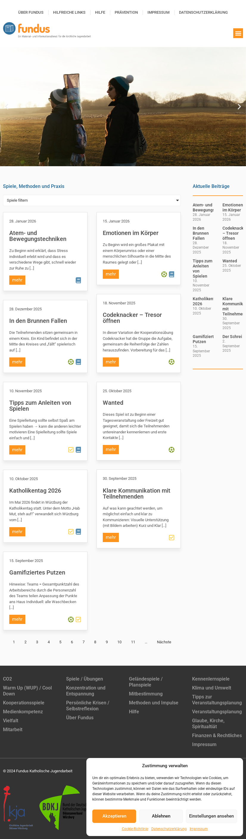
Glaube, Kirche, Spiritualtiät (208, 723)
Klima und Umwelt (211, 688)
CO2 (7, 679)
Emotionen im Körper (130, 232)
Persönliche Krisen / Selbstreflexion (87, 706)
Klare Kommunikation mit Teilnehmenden (136, 493)
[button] (238, 33)
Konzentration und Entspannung (85, 691)
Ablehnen (161, 816)
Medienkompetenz (23, 712)
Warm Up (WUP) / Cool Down (27, 691)
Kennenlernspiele (211, 679)
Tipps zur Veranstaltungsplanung (217, 700)
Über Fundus (30, 12)
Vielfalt (10, 720)
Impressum (199, 829)
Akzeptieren (114, 816)
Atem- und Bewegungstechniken (37, 235)
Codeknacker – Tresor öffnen (132, 317)
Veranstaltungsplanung (217, 712)
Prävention (126, 12)
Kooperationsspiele (23, 703)
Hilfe (100, 12)
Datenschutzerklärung (169, 829)
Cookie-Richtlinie (135, 829)
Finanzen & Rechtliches (217, 735)
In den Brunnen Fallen (38, 320)
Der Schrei (232, 336)
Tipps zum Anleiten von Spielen (40, 405)
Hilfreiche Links (69, 12)
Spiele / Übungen (84, 679)
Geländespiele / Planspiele (146, 682)
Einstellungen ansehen (211, 816)
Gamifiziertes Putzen (37, 572)
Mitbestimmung (146, 694)
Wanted (113, 402)
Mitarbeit (12, 729)
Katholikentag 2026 (35, 490)
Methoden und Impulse (153, 703)
